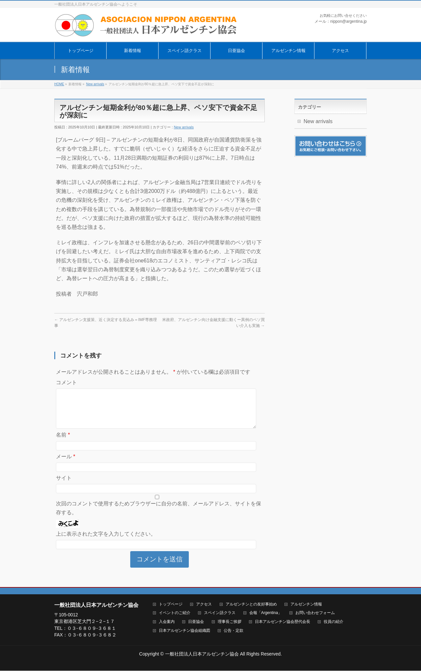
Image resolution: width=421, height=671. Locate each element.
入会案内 (167, 622)
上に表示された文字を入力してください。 (106, 542)
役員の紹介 (333, 622)
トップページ (171, 605)
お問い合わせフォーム (315, 613)
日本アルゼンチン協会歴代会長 (282, 622)
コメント (66, 382)
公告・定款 (233, 631)
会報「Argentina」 (265, 613)
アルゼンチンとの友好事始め (251, 605)
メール (65, 464)
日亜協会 (196, 622)
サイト (64, 486)
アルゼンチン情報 (306, 605)
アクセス (204, 605)
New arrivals (184, 127)
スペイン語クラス (219, 613)
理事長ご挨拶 (229, 622)
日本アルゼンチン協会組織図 (184, 631)
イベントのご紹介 (174, 613)
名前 (63, 442)
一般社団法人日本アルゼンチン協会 (202, 654)
